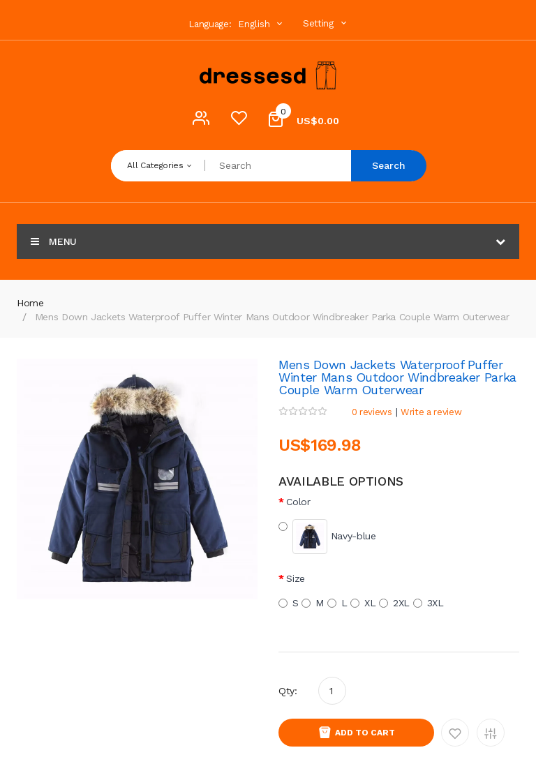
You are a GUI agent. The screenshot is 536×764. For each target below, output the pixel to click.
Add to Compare (491, 733)
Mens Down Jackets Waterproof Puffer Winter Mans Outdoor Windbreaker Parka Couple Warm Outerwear (272, 316)
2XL (394, 602)
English (261, 24)
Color (298, 501)
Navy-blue (327, 536)
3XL (428, 602)
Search (388, 165)
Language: (209, 24)
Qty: (287, 690)
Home (30, 302)
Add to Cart (365, 732)
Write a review (431, 412)
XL (362, 602)
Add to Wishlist (455, 733)
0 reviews (372, 412)
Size (295, 578)
